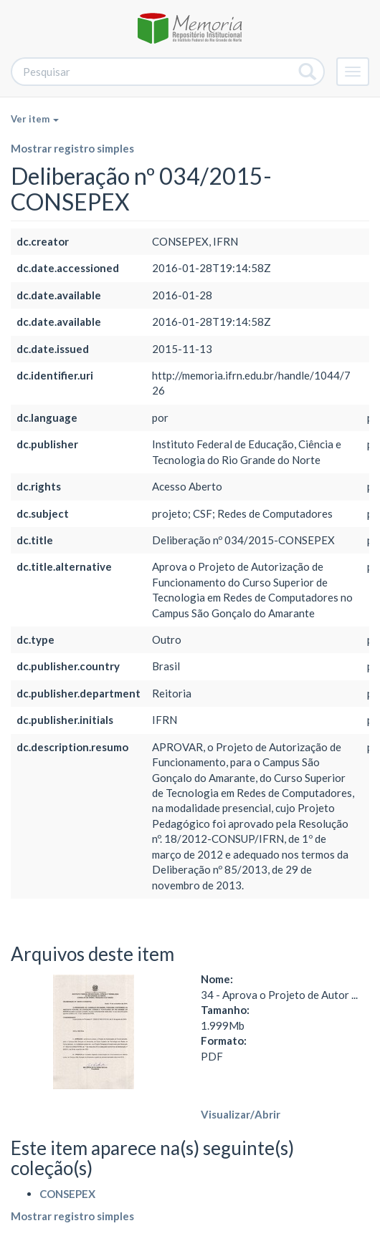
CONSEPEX (67, 1193)
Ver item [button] (35, 119)
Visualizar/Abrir (240, 1114)
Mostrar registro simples (72, 148)
